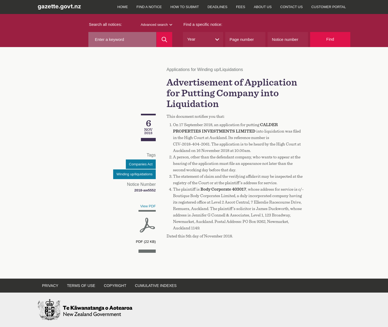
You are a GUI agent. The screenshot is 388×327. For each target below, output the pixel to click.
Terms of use (81, 285)
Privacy (50, 285)
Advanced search (156, 25)
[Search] (164, 39)
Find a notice (149, 7)
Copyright (115, 285)
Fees (240, 7)
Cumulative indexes (156, 285)
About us (263, 7)
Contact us (291, 7)
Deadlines (217, 7)
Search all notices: (105, 24)
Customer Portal (328, 7)
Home (122, 7)
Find (330, 39)
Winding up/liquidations (134, 174)
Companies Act (141, 164)
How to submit (185, 7)
